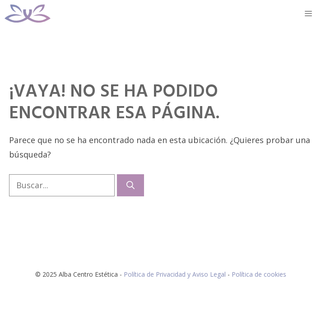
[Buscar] (130, 185)
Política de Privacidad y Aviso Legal (176, 274)
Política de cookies (259, 274)
